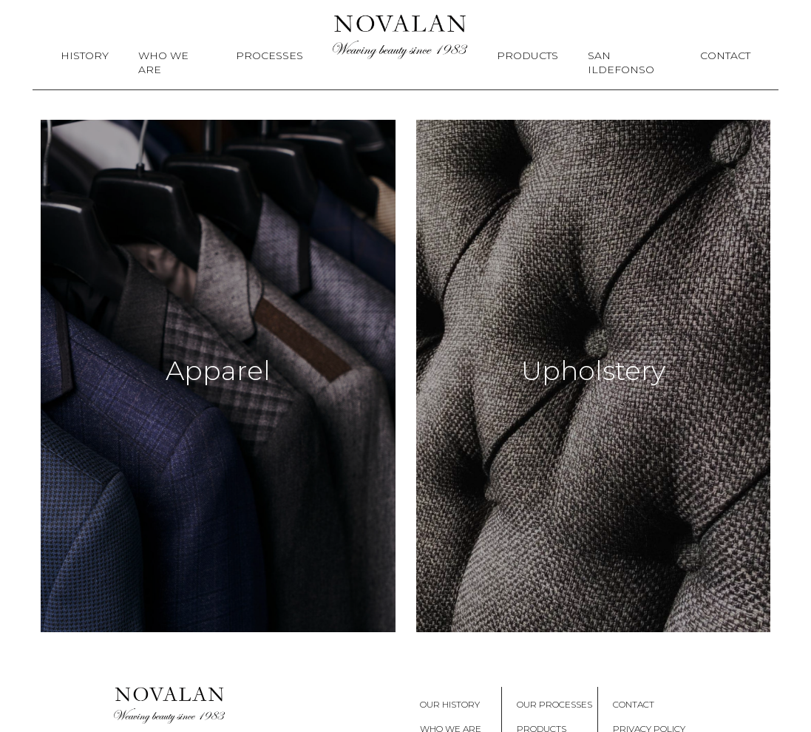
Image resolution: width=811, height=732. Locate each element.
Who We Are (163, 63)
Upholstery (593, 370)
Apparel (218, 370)
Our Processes (554, 704)
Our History (450, 704)
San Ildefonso (621, 63)
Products (527, 55)
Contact (725, 55)
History (85, 55)
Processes (269, 55)
